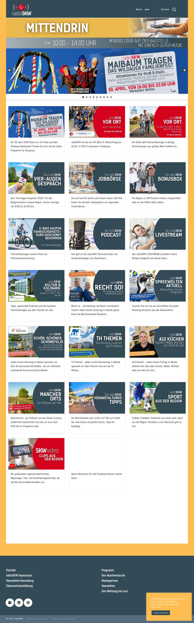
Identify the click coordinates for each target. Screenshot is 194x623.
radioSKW (18, 619)
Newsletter (108, 586)
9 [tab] (111, 97)
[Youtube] (28, 602)
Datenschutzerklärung (19, 586)
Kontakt (11, 570)
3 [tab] (90, 97)
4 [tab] (93, 97)
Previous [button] (10, 70)
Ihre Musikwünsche (113, 575)
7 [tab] (104, 97)
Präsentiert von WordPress (63, 619)
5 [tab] (97, 97)
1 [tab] (83, 97)
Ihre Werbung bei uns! (114, 591)
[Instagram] (19, 602)
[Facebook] (10, 602)
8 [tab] (107, 97)
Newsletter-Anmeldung (20, 581)
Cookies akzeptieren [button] (160, 612)
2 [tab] (86, 97)
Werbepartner (110, 581)
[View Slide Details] (97, 71)
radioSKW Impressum (19, 575)
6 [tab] (100, 97)
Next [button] (184, 70)
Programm (108, 570)
